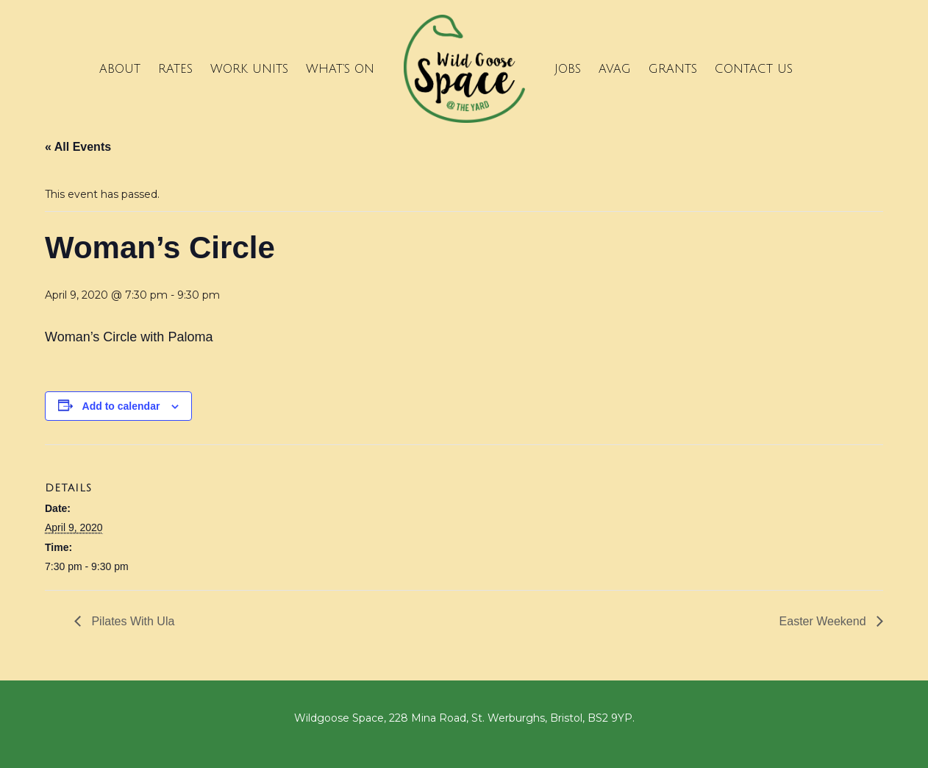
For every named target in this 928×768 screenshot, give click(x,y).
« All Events (78, 147)
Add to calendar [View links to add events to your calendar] (121, 406)
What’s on (340, 69)
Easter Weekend (824, 621)
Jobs (567, 69)
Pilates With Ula (131, 621)
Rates (175, 69)
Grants (673, 69)
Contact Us (754, 69)
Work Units (249, 69)
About (119, 69)
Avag (615, 69)
